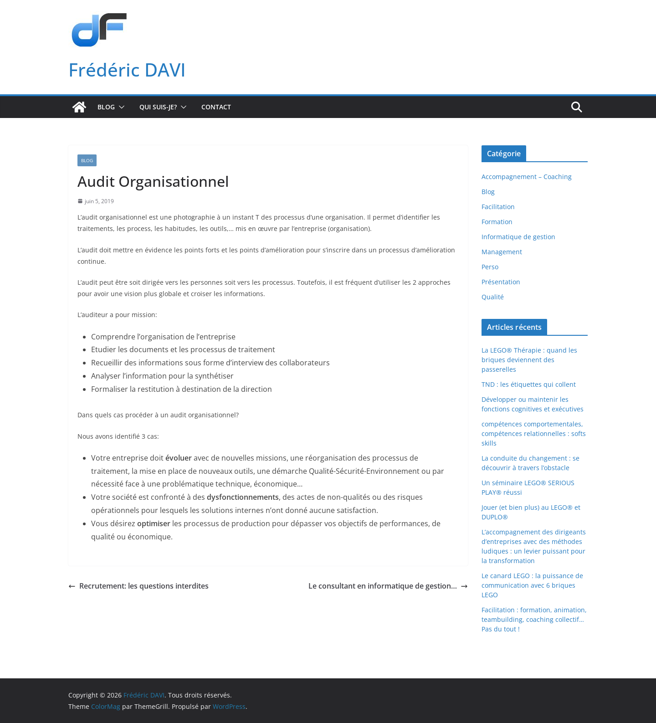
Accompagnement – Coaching (527, 176)
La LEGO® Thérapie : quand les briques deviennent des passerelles (529, 360)
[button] (120, 107)
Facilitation (498, 206)
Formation (497, 221)
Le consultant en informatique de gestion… (388, 586)
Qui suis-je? (158, 107)
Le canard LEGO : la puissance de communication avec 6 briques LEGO (532, 585)
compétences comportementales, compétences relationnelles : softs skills (534, 433)
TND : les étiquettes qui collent (529, 384)
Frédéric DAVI (127, 69)
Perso (490, 266)
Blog (106, 107)
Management (502, 251)
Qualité (493, 296)
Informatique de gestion (518, 236)
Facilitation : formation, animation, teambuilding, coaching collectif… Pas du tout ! (534, 619)
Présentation (501, 281)
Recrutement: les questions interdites (138, 586)
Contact (216, 107)
